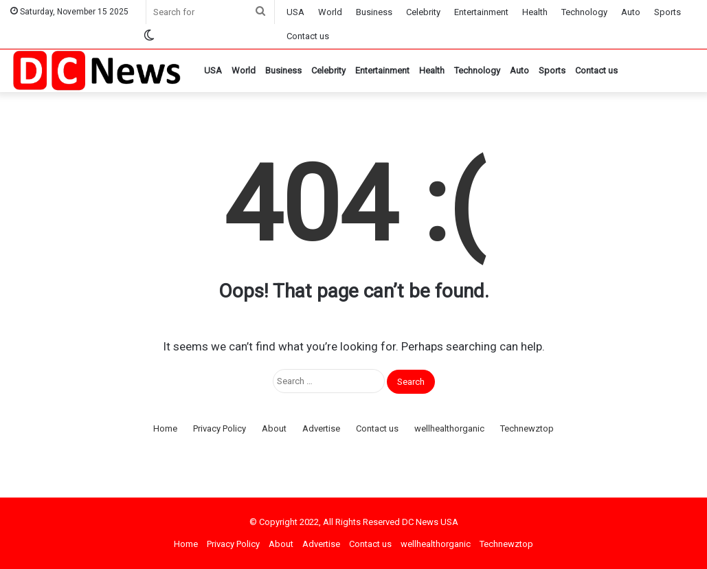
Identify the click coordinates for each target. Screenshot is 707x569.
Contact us (308, 36)
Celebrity (423, 12)
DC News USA (430, 522)
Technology (584, 12)
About (274, 428)
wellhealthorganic (449, 428)
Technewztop (527, 428)
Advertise (321, 428)
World (330, 12)
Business (374, 12)
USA (295, 12)
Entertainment (481, 12)
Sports (667, 12)
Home (165, 428)
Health (535, 12)
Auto (630, 12)
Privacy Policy (219, 428)
